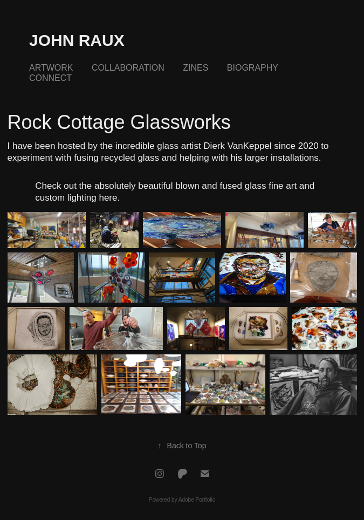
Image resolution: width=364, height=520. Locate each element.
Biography (252, 67)
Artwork (51, 67)
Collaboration (128, 67)
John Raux (77, 40)
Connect (50, 78)
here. (109, 198)
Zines (195, 67)
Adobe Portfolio (196, 500)
